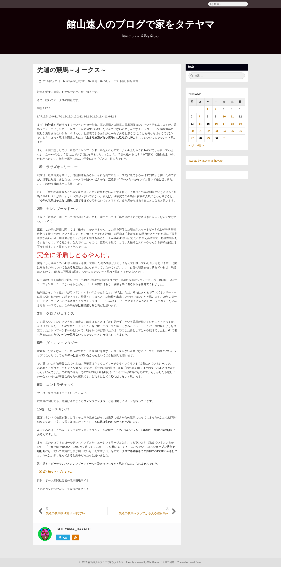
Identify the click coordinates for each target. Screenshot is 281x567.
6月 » (200, 145)
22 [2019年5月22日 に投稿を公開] (208, 131)
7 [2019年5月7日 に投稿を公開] (199, 116)
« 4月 (192, 145)
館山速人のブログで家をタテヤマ (140, 24)
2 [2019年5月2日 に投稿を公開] (215, 109)
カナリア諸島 (167, 562)
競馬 (94, 81)
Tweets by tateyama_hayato (205, 160)
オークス (113, 81)
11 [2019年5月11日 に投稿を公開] (232, 116)
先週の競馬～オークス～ (72, 69)
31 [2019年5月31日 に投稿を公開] (224, 138)
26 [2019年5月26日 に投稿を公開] (240, 131)
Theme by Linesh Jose (189, 562)
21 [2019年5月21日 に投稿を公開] (200, 131)
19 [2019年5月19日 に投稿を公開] (240, 123)
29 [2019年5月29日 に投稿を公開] (208, 138)
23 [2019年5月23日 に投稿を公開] (216, 131)
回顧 (122, 81)
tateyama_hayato (75, 81)
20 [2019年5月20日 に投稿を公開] (192, 131)
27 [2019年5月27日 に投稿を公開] (192, 138)
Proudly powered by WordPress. (142, 562)
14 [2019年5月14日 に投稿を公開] (200, 123)
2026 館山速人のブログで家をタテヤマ (102, 562)
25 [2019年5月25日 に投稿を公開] (232, 131)
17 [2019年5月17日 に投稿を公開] (224, 123)
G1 (105, 81)
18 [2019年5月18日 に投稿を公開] (232, 123)
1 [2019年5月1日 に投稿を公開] (207, 109)
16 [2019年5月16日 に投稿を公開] (216, 123)
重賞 (135, 81)
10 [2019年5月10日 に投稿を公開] (224, 116)
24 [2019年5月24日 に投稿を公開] (224, 131)
